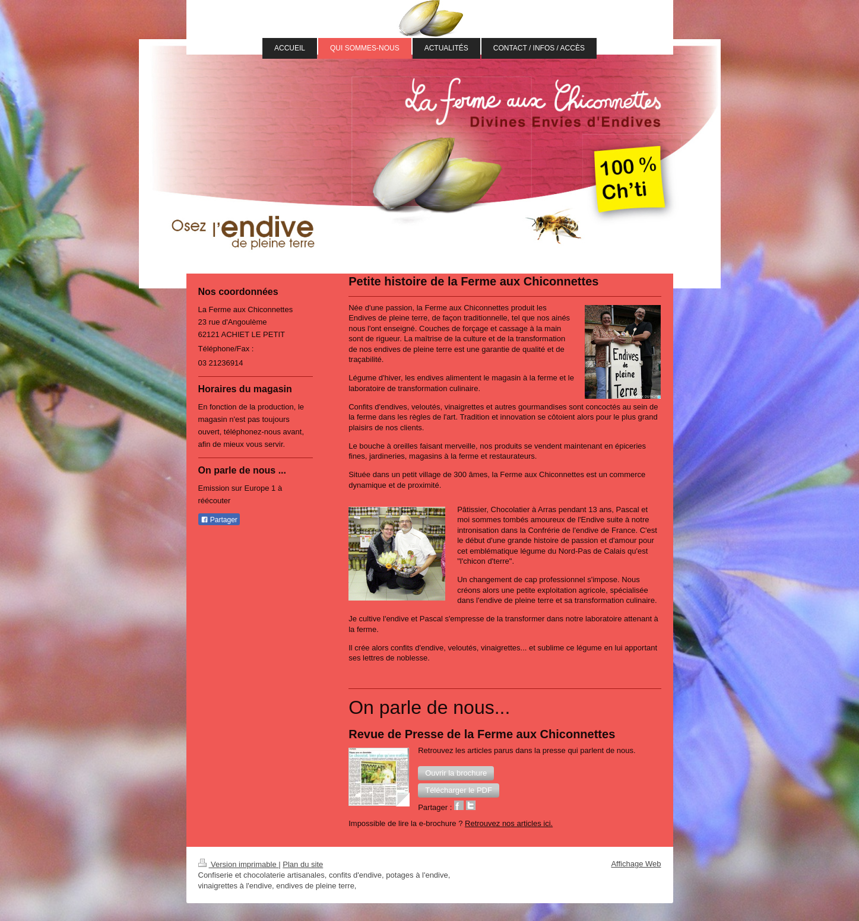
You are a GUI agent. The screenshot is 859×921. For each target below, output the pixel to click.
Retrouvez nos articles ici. (509, 823)
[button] (456, 773)
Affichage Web (636, 863)
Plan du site (303, 864)
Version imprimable (238, 864)
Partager (219, 520)
